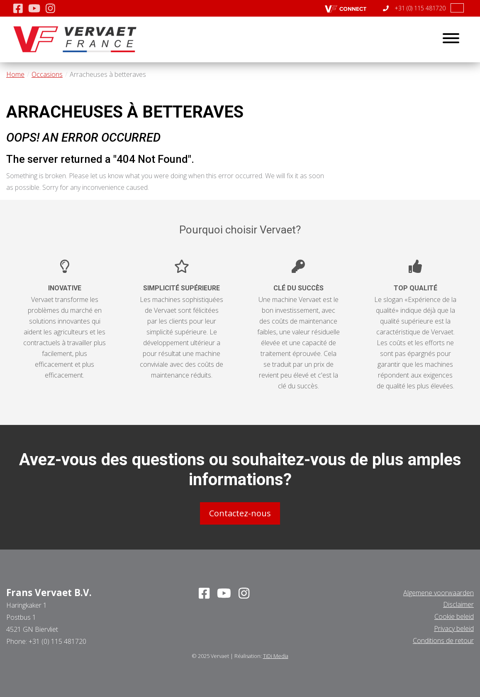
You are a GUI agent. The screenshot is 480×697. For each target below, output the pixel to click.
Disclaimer (458, 604)
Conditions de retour (443, 640)
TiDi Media (275, 656)
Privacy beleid (454, 628)
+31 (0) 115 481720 (414, 8)
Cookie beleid (454, 616)
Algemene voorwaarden (438, 592)
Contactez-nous (240, 513)
